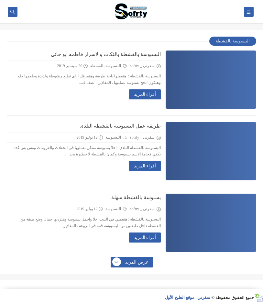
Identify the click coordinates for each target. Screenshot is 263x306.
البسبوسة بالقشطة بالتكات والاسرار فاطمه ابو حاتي (106, 54)
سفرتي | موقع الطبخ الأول (187, 297)
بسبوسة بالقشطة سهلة (136, 197)
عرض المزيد (130, 262)
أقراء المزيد (145, 94)
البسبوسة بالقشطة (108, 65)
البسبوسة (116, 137)
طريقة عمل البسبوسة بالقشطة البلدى (120, 126)
